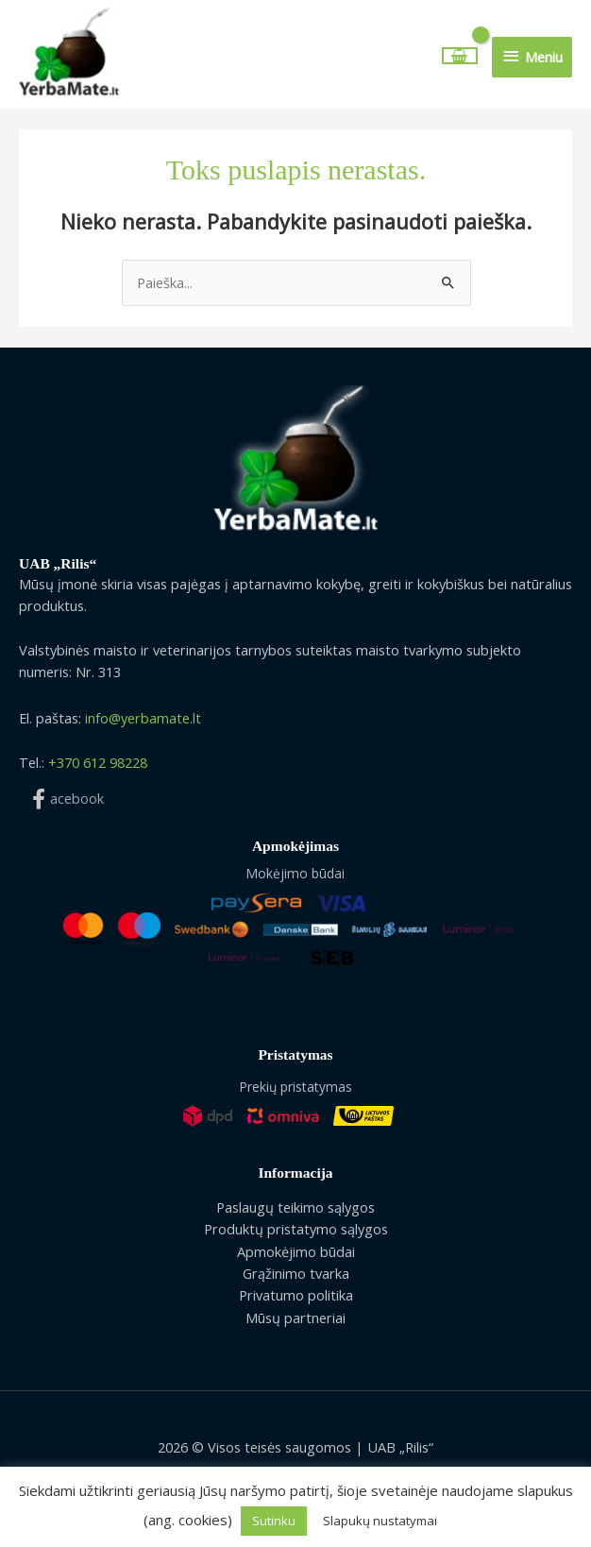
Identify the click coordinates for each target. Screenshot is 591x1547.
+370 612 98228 (97, 764)
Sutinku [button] (274, 1520)
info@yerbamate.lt (143, 720)
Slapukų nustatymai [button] (380, 1520)
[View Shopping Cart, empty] (460, 57)
